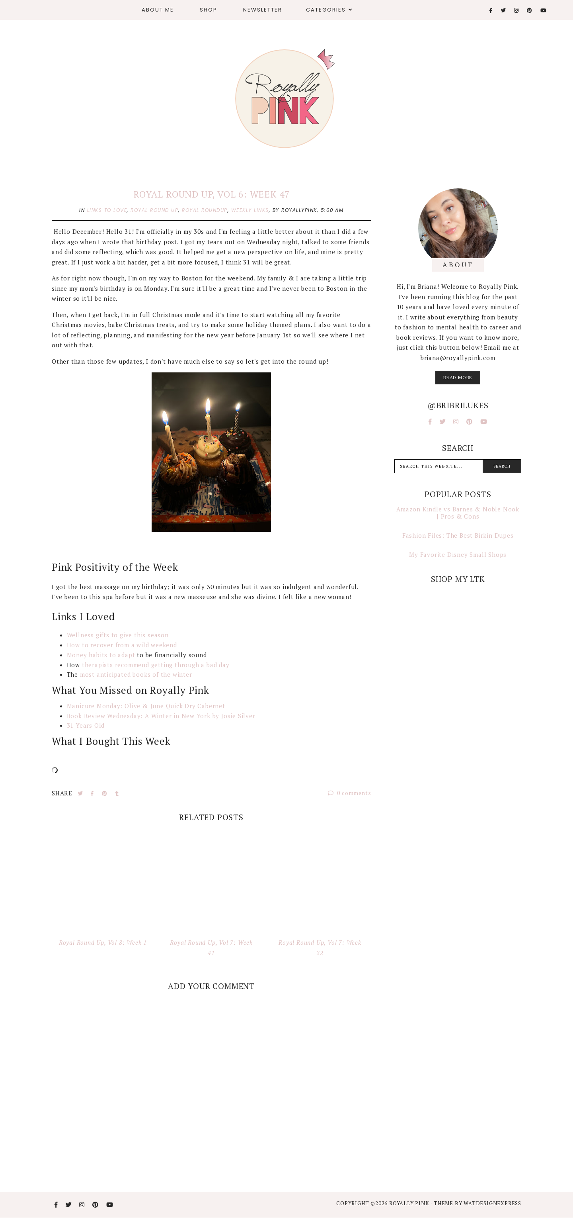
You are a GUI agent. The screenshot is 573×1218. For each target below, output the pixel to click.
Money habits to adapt (101, 655)
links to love (107, 210)
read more (457, 377)
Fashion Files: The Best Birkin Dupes (458, 535)
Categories (326, 10)
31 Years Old (86, 725)
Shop (208, 10)
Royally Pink (410, 1203)
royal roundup (205, 210)
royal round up (154, 210)
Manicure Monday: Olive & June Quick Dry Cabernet (147, 706)
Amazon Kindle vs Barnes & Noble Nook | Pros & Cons (457, 512)
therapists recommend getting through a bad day (156, 665)
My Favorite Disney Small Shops (458, 554)
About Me (158, 10)
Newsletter (262, 10)
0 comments (349, 793)
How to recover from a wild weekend (123, 645)
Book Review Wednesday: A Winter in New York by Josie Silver (161, 716)
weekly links (250, 210)
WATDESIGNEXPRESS (492, 1203)
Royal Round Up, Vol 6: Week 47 (211, 194)
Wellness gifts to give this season (119, 635)
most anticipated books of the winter (136, 674)
